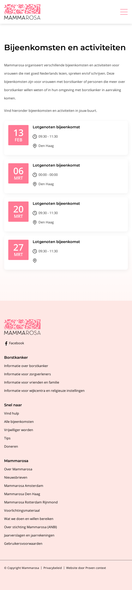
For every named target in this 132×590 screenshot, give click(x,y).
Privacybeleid (52, 568)
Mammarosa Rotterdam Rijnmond (31, 502)
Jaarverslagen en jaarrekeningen (29, 535)
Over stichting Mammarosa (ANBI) (30, 527)
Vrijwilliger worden (18, 430)
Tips (7, 438)
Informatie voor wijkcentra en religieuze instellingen (44, 390)
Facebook (14, 343)
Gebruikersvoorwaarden (23, 543)
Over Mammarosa (18, 469)
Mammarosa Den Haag (22, 494)
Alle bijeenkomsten (19, 421)
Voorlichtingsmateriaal (22, 510)
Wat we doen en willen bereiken (28, 518)
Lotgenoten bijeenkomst (56, 127)
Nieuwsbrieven (15, 477)
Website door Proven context (86, 568)
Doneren (11, 446)
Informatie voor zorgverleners (27, 374)
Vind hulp (11, 413)
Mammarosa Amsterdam (23, 485)
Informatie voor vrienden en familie (31, 382)
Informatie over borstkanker (26, 366)
